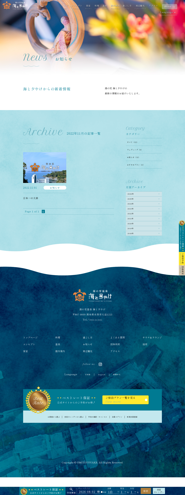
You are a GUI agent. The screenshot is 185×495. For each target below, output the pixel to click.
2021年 (132, 228)
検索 (145, 491)
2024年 (132, 208)
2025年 (132, 201)
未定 (103, 492)
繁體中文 (119, 390)
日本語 (85, 390)
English (101, 390)
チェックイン (84, 488)
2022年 (132, 222)
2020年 (132, 235)
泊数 (109, 488)
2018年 (132, 249)
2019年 (132, 242)
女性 (132, 488)
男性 (122, 488)
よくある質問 (117, 354)
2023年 (132, 215)
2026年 (132, 194)
